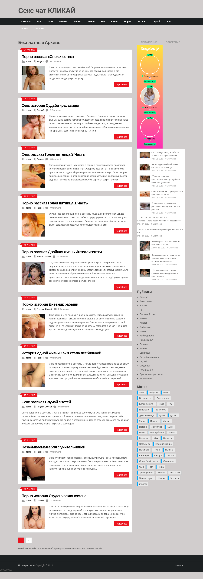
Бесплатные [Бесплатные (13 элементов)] (145, 398)
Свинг (114, 21)
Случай (156, 21)
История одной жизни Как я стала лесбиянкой (61, 353)
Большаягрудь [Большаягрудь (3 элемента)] (146, 404)
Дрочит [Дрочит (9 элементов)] (173, 415)
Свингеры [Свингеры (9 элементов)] (144, 455)
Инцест (78, 21)
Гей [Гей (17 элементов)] (170, 404)
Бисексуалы (146, 301)
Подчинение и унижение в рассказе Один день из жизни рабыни (165, 206)
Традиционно (146, 370)
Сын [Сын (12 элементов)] (141, 467)
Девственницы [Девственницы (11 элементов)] (146, 415)
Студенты (145, 365)
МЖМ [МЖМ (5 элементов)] (170, 427)
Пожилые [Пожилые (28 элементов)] (144, 449)
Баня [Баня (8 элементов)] (165, 392)
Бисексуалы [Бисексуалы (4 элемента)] (163, 398)
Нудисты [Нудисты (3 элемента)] (167, 438)
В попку (40, 309)
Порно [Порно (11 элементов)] (157, 449)
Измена (63, 21)
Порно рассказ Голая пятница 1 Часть (55, 203)
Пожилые (144, 344)
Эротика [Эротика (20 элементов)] (174, 478)
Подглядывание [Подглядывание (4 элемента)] (163, 444)
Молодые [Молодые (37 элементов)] (144, 438)
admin (28, 61)
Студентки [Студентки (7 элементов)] (168, 461)
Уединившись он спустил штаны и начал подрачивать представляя (164, 273)
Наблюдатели (147, 335)
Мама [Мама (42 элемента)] (142, 432)
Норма (127, 21)
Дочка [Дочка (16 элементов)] (162, 415)
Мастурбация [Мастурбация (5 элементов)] (157, 432)
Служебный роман (149, 357)
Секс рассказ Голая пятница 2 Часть (53, 154)
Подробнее (121, 84)
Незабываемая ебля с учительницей (53, 447)
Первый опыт (146, 340)
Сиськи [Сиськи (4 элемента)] (170, 455)
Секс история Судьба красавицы (50, 105)
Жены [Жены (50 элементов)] (142, 421)
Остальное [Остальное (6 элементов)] (145, 444)
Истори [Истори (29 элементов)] (143, 427)
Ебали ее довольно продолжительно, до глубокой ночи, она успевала (165, 179)
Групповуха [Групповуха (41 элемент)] (160, 409)
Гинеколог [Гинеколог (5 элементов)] (144, 409)
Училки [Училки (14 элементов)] (161, 472)
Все (39, 21)
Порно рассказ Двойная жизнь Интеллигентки (62, 252)
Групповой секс (147, 314)
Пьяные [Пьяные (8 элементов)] (169, 449)
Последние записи (173, 43)
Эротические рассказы (151, 374)
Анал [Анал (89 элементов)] (141, 392)
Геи (103, 21)
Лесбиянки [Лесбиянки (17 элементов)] (157, 427)
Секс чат (26, 21)
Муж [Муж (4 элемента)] (156, 438)
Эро (168, 21)
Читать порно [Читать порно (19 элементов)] (146, 478)
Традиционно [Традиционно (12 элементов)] (146, 472)
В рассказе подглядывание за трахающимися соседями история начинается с (165, 258)
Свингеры (145, 353)
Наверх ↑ (180, 565)
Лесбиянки (145, 327)
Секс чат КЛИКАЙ (46, 10)
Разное (141, 21)
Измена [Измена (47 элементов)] (154, 421)
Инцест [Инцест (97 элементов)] (166, 421)
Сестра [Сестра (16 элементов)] (158, 455)
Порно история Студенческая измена (54, 496)
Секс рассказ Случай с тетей (46, 402)
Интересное (146, 378)
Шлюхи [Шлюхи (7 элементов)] (161, 478)
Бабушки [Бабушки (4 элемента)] (153, 392)
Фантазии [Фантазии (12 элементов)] (175, 472)
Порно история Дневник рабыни (50, 304)
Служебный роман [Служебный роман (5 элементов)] (148, 461)
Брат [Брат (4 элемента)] (161, 404)
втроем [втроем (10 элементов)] (143, 484)
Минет (91, 21)
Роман (24, 28)
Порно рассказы (26, 565)
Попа (50, 21)
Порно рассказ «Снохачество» (48, 56)
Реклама (39, 28)
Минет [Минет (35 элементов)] (172, 432)
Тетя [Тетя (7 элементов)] (151, 467)
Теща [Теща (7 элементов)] (161, 467)
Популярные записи (149, 43)
